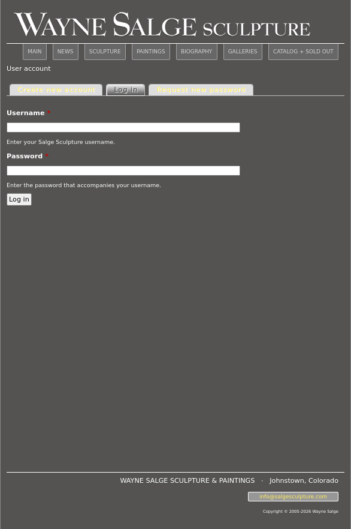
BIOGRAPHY (196, 52)
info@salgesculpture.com (293, 497)
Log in (129, 89)
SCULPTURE (105, 52)
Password (28, 156)
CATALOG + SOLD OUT (303, 52)
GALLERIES (243, 52)
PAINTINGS (151, 52)
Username (28, 113)
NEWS (66, 52)
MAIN (34, 52)
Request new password (201, 90)
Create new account (56, 90)
